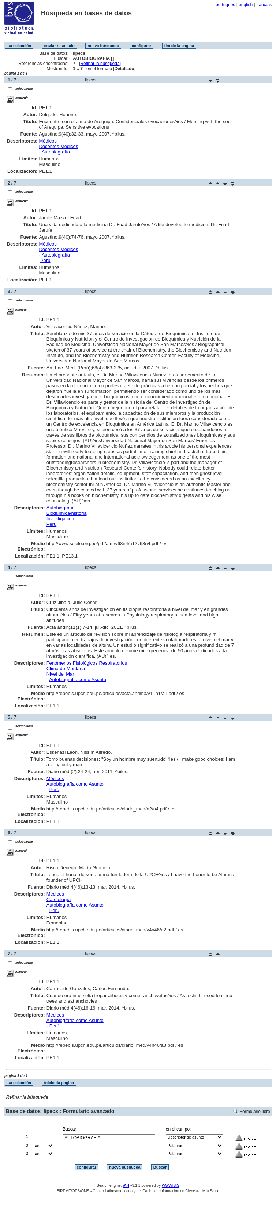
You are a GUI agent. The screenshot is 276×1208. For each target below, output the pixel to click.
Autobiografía (56, 152)
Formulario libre (255, 1111)
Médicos (47, 141)
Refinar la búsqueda (99, 63)
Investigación (60, 518)
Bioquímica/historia (66, 513)
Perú (45, 260)
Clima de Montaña (65, 668)
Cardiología (58, 899)
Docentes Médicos (58, 146)
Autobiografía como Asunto (77, 679)
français (264, 4)
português (225, 4)
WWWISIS (170, 1186)
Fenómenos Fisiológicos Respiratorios (86, 663)
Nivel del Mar (60, 674)
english (246, 4)
